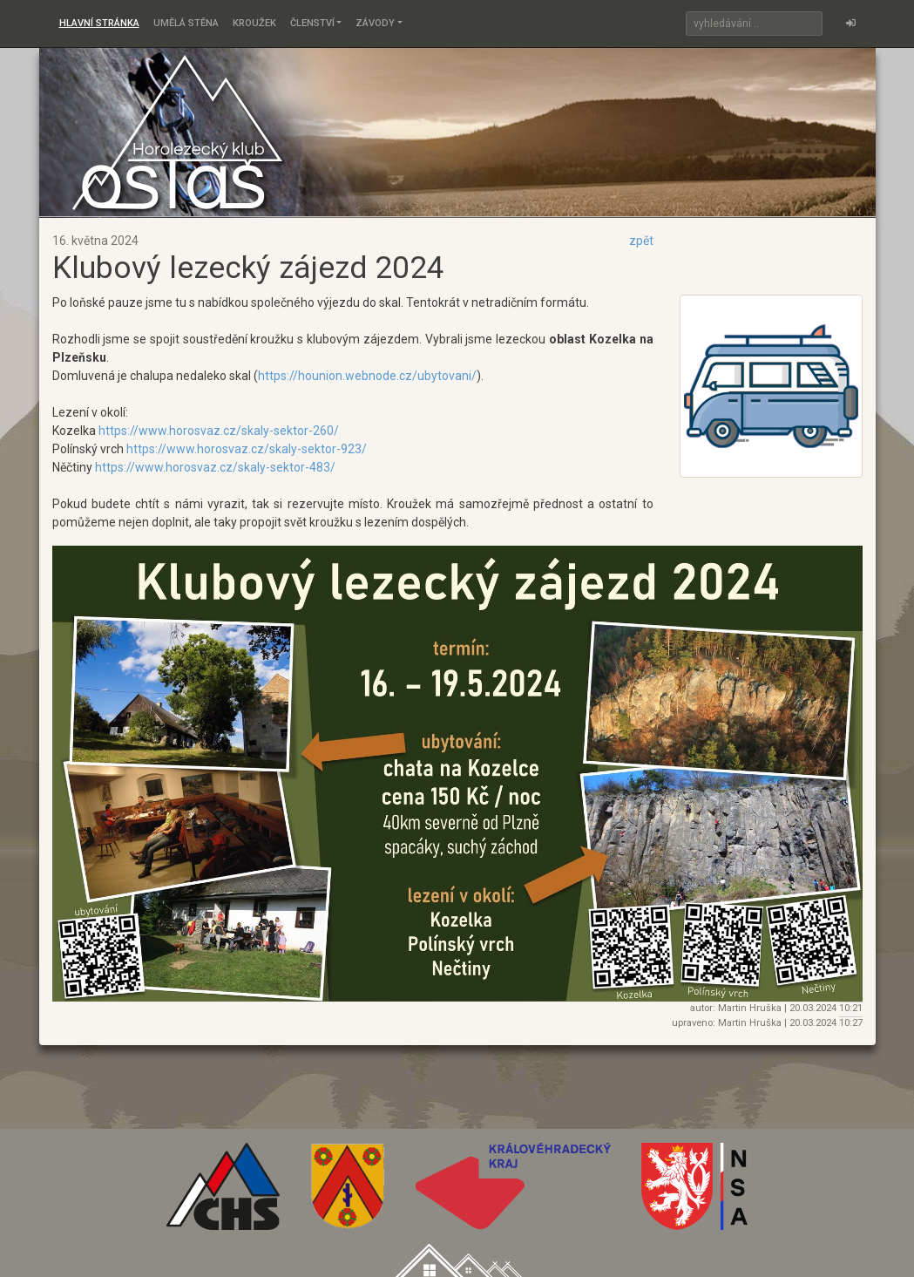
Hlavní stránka (99, 23)
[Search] (754, 23)
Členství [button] (312, 23)
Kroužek (254, 23)
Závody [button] (375, 23)
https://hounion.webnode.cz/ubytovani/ (367, 376)
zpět (641, 241)
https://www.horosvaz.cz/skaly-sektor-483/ (215, 467)
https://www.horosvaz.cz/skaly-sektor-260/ (218, 431)
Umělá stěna (186, 23)
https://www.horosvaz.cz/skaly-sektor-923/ (246, 449)
